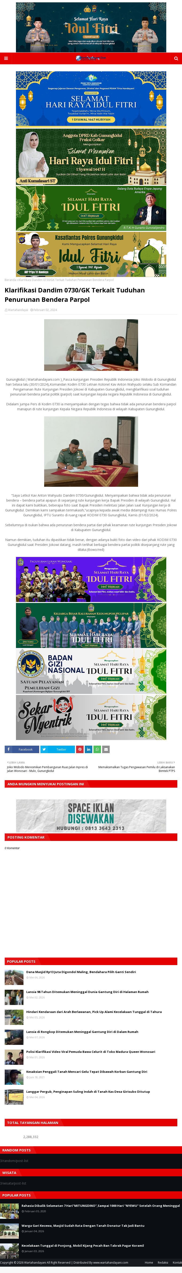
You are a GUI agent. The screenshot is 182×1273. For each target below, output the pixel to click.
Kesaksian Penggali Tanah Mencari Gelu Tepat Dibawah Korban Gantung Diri (86, 1073)
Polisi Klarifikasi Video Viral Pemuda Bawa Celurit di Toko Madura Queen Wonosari (90, 1053)
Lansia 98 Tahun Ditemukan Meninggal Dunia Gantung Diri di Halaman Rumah (87, 993)
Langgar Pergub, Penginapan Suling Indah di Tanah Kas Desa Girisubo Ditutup (88, 1093)
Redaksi (163, 1264)
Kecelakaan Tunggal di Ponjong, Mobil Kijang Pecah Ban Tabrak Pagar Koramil (83, 1247)
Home (149, 1264)
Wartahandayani (35, 1264)
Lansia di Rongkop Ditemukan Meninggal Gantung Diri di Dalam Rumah (82, 1033)
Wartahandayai (18, 311)
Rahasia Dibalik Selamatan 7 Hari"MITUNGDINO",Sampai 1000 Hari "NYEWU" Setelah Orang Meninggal (101, 1207)
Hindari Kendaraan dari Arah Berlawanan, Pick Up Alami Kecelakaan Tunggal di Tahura (94, 1013)
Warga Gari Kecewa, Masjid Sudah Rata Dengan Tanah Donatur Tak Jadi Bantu (83, 1227)
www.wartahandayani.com (110, 1264)
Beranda (10, 281)
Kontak (177, 1264)
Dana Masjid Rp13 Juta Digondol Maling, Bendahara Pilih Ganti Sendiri (81, 973)
